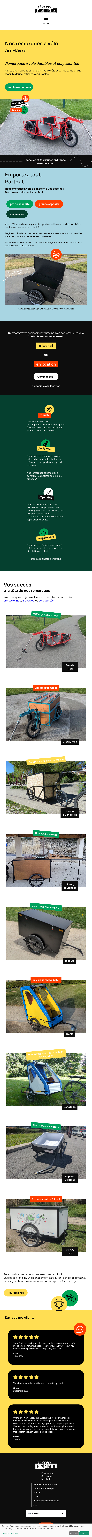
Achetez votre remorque (45, 1484)
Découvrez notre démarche (46, 558)
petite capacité (20, 204)
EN (48, 23)
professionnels (12, 600)
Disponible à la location (46, 386)
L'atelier (37, 1492)
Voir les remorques (19, 87)
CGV (35, 1504)
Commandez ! (46, 376)
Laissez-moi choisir (10, 1533)
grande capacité (49, 204)
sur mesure (17, 214)
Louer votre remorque (43, 1488)
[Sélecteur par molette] (46, 1513)
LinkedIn (46, 1479)
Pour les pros (16, 1292)
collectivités (46, 600)
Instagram (47, 1476)
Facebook (47, 1473)
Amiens (36, 1513)
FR (44, 23)
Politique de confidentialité (46, 1500)
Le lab (35, 1496)
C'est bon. (84, 1533)
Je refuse (74, 1533)
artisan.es (28, 600)
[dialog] (46, 1530)
